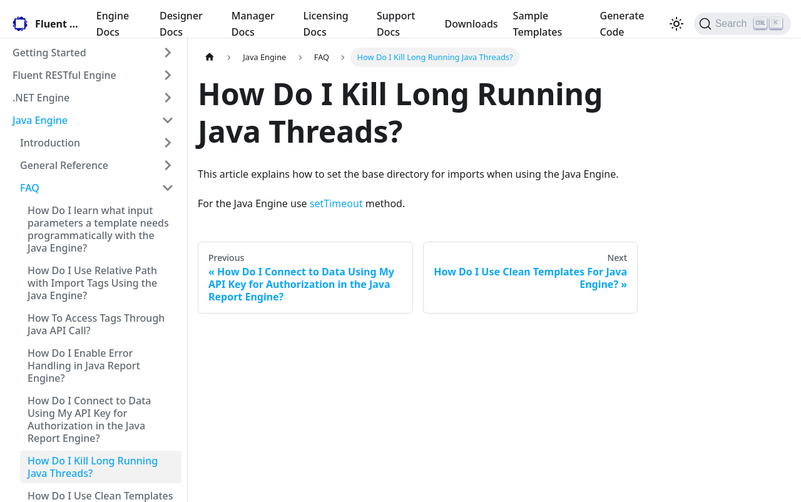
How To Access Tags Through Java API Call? (96, 324)
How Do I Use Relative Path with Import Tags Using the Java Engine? (92, 283)
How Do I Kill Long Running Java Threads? (93, 467)
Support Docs (396, 24)
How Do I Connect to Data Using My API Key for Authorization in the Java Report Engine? (89, 419)
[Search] (742, 24)
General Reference (64, 165)
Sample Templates (538, 24)
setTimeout (336, 203)
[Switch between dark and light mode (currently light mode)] (676, 24)
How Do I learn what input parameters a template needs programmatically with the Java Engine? (98, 229)
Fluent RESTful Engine (64, 75)
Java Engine (40, 120)
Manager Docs (253, 24)
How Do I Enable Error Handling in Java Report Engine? (84, 365)
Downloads (471, 24)
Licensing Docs (326, 24)
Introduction (50, 143)
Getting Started (49, 52)
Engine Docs (112, 24)
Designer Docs (181, 24)
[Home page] (210, 57)
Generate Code (622, 24)
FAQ (29, 188)
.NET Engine (41, 98)
